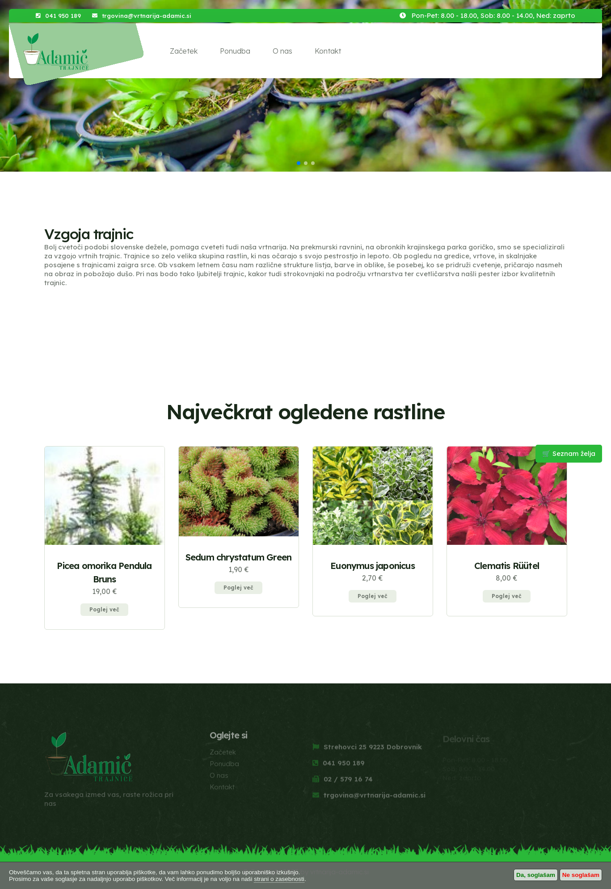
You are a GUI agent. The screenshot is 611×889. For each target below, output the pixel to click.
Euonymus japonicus (372, 565)
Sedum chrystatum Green (238, 557)
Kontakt (328, 50)
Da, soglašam (535, 875)
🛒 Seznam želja (568, 453)
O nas (282, 50)
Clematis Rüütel (506, 565)
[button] (298, 163)
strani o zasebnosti (279, 879)
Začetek (184, 50)
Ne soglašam (580, 875)
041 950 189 (63, 15)
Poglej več (104, 609)
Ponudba (235, 50)
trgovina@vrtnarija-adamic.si (146, 15)
